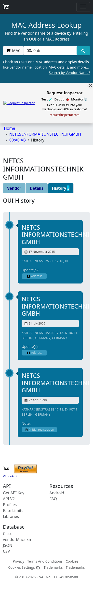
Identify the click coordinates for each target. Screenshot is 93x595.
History (61, 188)
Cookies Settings (24, 567)
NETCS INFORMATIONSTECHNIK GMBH (45, 134)
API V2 (9, 498)
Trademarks (53, 567)
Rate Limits (13, 510)
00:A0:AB (17, 140)
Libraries (11, 516)
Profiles (10, 504)
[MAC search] (83, 50)
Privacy (18, 561)
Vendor (14, 188)
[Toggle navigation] (83, 7)
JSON (7, 545)
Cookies (72, 561)
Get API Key (13, 493)
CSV (6, 551)
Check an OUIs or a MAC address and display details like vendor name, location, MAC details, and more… (46, 67)
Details (36, 188)
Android (57, 493)
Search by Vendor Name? (69, 72)
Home (9, 128)
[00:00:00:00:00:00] (50, 50)
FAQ (53, 498)
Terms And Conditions (45, 561)
